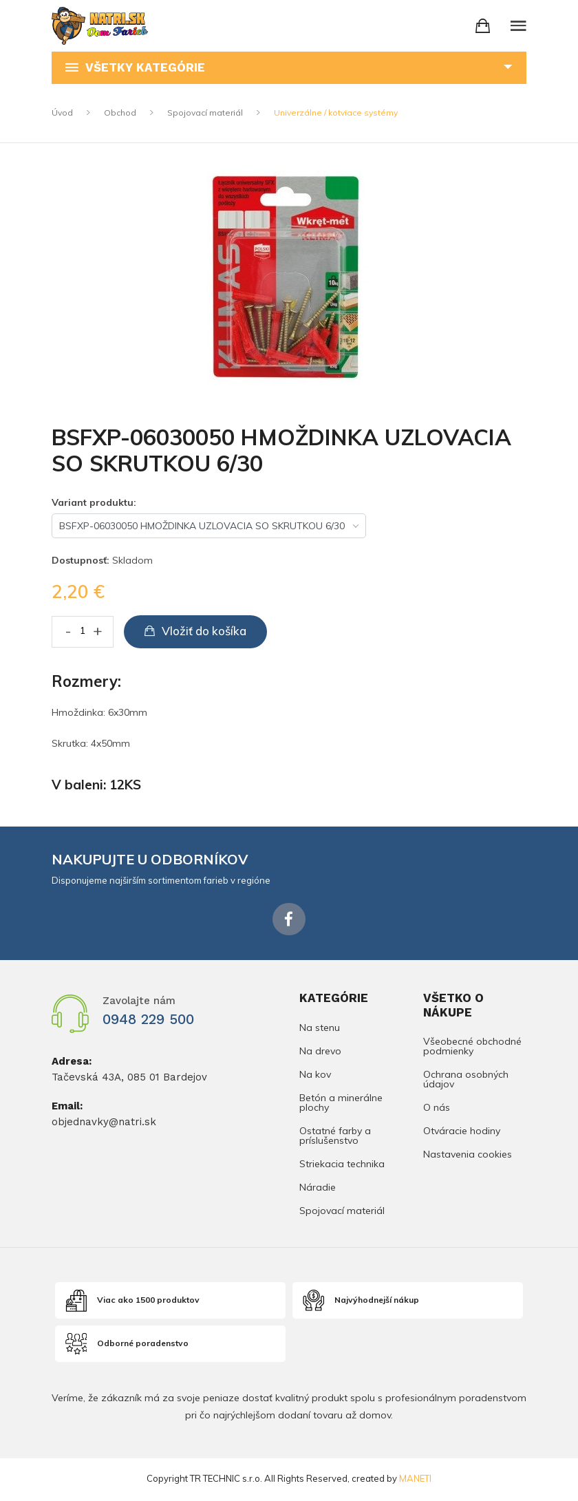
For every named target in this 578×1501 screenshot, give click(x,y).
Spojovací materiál (205, 112)
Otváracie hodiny (461, 1133)
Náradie (317, 1188)
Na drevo (320, 1052)
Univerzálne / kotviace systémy (336, 112)
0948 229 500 (153, 1021)
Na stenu (319, 1029)
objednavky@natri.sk (104, 1123)
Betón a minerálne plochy (341, 1104)
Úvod (62, 112)
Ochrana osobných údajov (466, 1081)
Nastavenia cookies (467, 1155)
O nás (436, 1109)
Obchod (120, 112)
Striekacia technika (342, 1165)
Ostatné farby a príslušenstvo (335, 1137)
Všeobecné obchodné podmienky (472, 1049)
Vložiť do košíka (195, 631)
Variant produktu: (94, 502)
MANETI (415, 1480)
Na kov (315, 1075)
